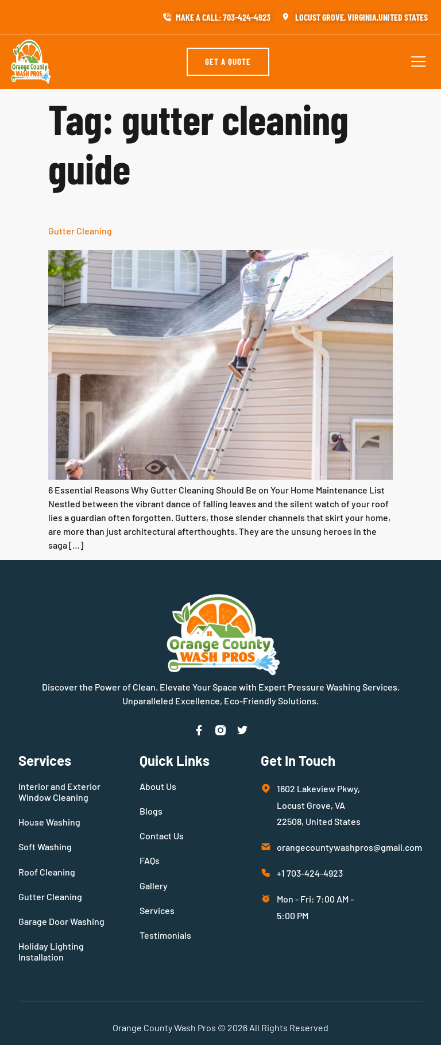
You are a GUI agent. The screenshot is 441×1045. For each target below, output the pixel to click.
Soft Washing (45, 846)
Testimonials (165, 935)
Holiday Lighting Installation (51, 951)
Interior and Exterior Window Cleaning (59, 792)
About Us (158, 786)
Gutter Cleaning (80, 230)
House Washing (49, 821)
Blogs (151, 810)
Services (157, 910)
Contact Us (162, 835)
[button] (418, 61)
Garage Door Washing (61, 921)
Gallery (154, 885)
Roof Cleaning (46, 871)
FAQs (150, 860)
